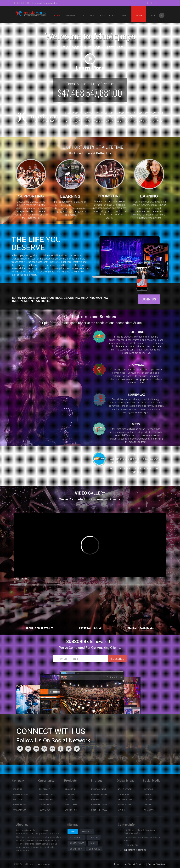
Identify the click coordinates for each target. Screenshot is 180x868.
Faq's (92, 843)
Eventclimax (71, 805)
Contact (124, 15)
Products (86, 831)
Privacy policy (120, 864)
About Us (17, 789)
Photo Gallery (125, 799)
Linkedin (148, 805)
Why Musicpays (20, 805)
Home (57, 15)
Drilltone (70, 799)
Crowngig (70, 789)
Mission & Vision (20, 794)
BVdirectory (71, 810)
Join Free (139, 15)
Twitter (147, 794)
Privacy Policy (19, 810)
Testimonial (123, 794)
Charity (121, 810)
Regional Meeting (99, 794)
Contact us (94, 849)
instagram (149, 810)
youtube (148, 799)
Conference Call (99, 805)
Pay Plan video (46, 799)
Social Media (76, 849)
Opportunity (107, 15)
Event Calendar (98, 789)
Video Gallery (124, 805)
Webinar (95, 799)
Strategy (93, 837)
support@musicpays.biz (45, 2)
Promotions (45, 805)
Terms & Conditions (136, 864)
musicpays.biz (44, 864)
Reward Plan (45, 810)
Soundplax (70, 794)
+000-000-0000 (21, 2)
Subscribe (117, 658)
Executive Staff (20, 799)
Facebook (148, 789)
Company (71, 15)
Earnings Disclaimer (156, 864)
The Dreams (44, 789)
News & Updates (125, 789)
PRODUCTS (87, 15)
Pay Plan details (46, 794)
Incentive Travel (99, 810)
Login (151, 15)
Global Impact (77, 843)
